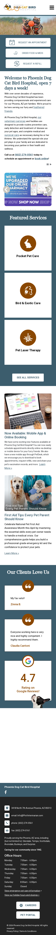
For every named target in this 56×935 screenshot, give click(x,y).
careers (28, 905)
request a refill (28, 63)
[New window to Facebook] (6, 793)
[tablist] (28, 209)
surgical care (11, 135)
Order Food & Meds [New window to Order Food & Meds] (28, 53)
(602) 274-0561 (24, 154)
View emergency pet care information (22, 891)
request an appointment (28, 42)
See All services (28, 377)
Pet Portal (28, 914)
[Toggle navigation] (51, 7)
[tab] (21, 209)
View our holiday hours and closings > (21, 895)
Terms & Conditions (28, 931)
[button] (48, 164)
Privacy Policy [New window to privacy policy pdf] (12, 931)
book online (41, 158)
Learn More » (11, 553)
